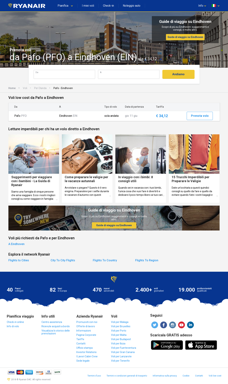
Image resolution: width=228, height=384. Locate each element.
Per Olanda (40, 88)
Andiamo (178, 74)
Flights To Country (105, 260)
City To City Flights (63, 260)
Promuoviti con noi (86, 322)
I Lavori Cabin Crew (87, 356)
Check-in (108, 5)
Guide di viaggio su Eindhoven (185, 37)
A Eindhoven (16, 244)
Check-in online (15, 322)
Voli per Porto (118, 330)
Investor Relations (86, 352)
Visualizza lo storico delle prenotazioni (55, 332)
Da (37, 72)
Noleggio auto (131, 5)
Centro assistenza (51, 322)
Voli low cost (215, 376)
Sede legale (83, 360)
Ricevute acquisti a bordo (55, 326)
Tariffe (80, 339)
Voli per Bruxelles (120, 326)
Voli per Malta (118, 334)
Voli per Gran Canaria (123, 352)
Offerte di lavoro (85, 326)
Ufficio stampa (84, 347)
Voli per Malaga (119, 322)
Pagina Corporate (86, 334)
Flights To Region (146, 260)
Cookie (186, 376)
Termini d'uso (94, 376)
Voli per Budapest (121, 339)
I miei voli (88, 5)
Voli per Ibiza (118, 343)
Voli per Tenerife (120, 360)
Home (12, 88)
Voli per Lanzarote (121, 356)
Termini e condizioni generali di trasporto (127, 376)
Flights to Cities (18, 260)
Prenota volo (200, 115)
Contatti (80, 343)
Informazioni (83, 330)
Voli (25, 88)
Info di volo (13, 326)
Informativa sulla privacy (165, 376)
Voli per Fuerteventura (123, 347)
